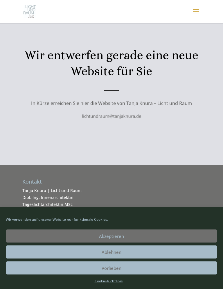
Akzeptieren (111, 236)
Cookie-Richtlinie (109, 281)
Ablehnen (111, 252)
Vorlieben (111, 268)
